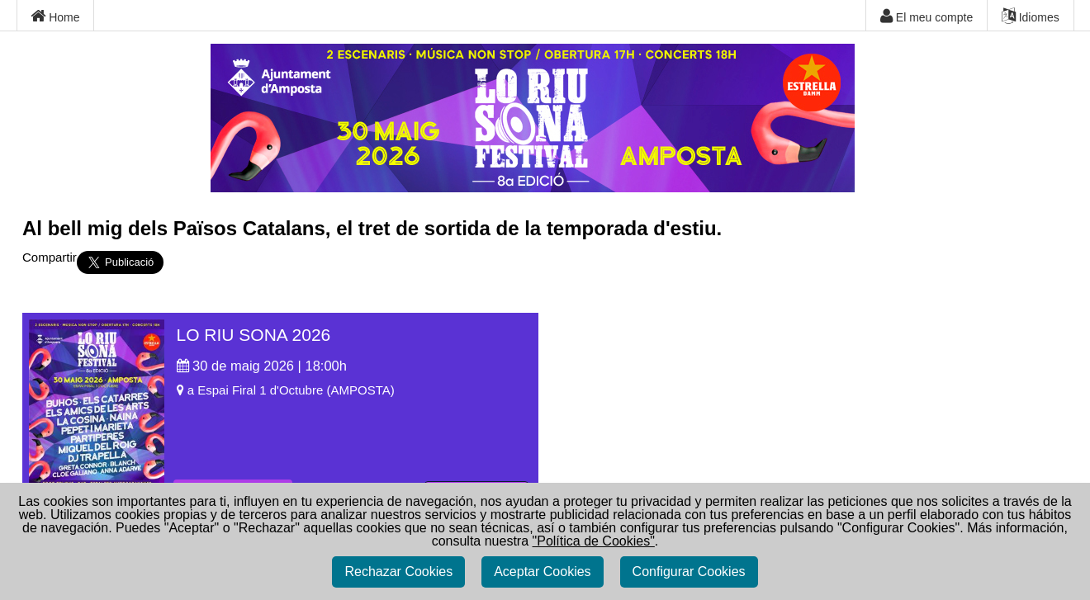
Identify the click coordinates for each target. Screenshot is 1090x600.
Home (55, 16)
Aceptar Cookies (542, 572)
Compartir (49, 257)
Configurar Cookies (689, 572)
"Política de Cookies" (594, 541)
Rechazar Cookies (398, 572)
